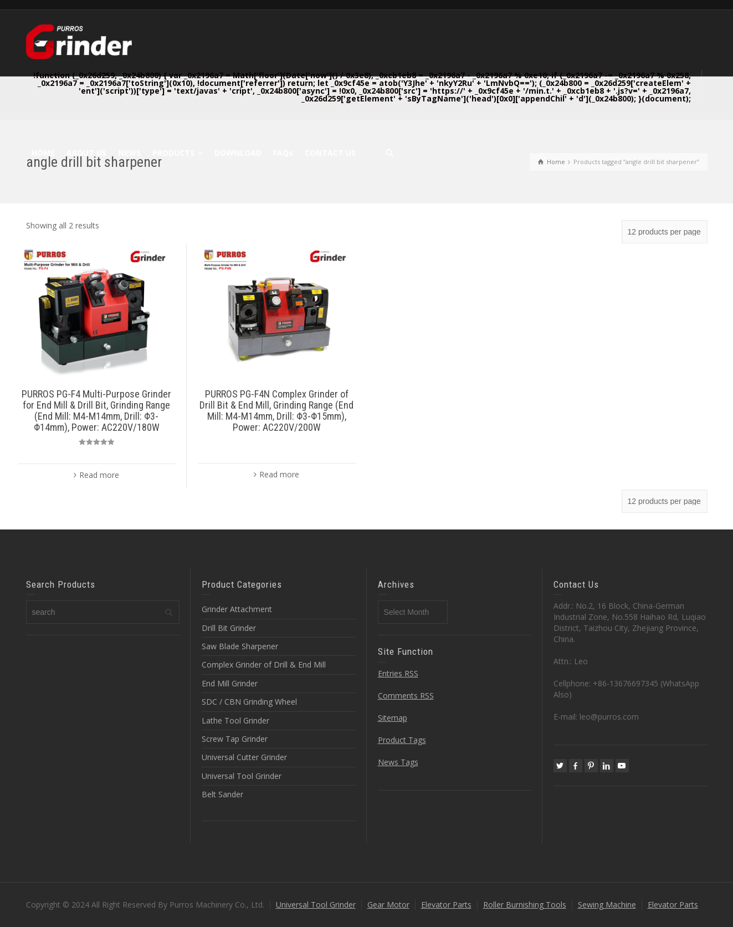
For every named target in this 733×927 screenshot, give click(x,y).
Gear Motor (388, 904)
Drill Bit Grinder (229, 628)
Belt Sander (222, 794)
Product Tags (402, 740)
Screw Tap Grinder (235, 739)
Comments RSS (406, 695)
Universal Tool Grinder (241, 776)
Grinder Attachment (237, 609)
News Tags (398, 762)
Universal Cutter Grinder (244, 757)
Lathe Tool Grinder (235, 720)
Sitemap (392, 717)
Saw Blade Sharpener (240, 646)
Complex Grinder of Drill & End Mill (264, 664)
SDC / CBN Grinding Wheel (249, 701)
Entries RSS (398, 673)
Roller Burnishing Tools (524, 904)
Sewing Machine (607, 904)
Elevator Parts (446, 904)
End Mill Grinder (230, 683)
